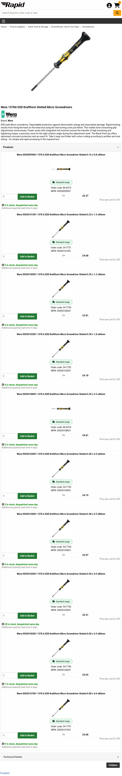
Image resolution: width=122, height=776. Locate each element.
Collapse (113, 765)
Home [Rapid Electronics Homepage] (4, 27)
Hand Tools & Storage (38, 27)
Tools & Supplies (17, 27)
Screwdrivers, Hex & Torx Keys (65, 27)
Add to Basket (27, 196)
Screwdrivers (88, 27)
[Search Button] (117, 13)
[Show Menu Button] (3, 21)
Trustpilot (4, 773)
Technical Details (12, 756)
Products (8, 147)
